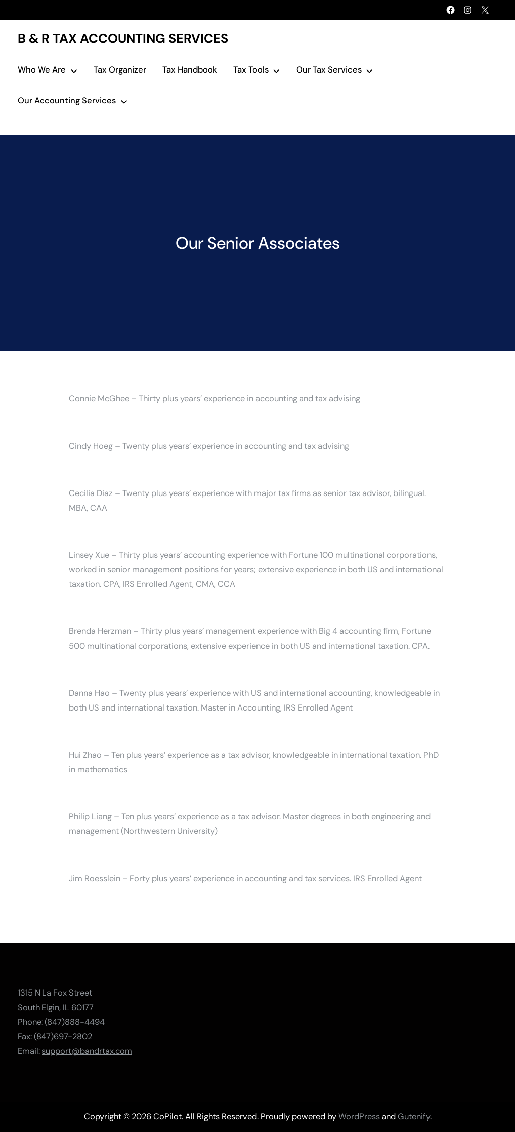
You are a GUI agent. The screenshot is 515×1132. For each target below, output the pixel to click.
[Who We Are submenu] (73, 70)
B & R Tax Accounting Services (123, 38)
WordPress (359, 1116)
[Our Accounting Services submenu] (123, 100)
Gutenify (414, 1116)
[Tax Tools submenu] (276, 70)
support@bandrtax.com (87, 1050)
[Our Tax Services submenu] (369, 70)
